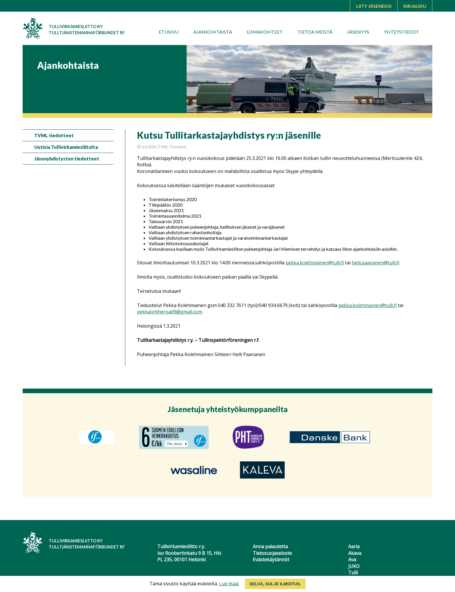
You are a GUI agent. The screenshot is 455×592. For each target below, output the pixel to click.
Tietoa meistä (315, 32)
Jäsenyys (358, 32)
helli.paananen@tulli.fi (375, 262)
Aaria (354, 546)
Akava (354, 553)
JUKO (354, 566)
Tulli (353, 572)
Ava (352, 559)
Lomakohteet (265, 32)
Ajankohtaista (212, 32)
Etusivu (168, 32)
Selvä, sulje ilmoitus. (275, 584)
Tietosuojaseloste (272, 553)
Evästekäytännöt (271, 559)
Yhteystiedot (401, 32)
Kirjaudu (414, 6)
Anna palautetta (270, 546)
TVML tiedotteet (54, 135)
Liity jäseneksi (373, 6)
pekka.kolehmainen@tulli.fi (315, 262)
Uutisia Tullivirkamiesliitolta (66, 147)
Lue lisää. (229, 583)
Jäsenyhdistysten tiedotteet (66, 158)
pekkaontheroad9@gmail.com (169, 311)
